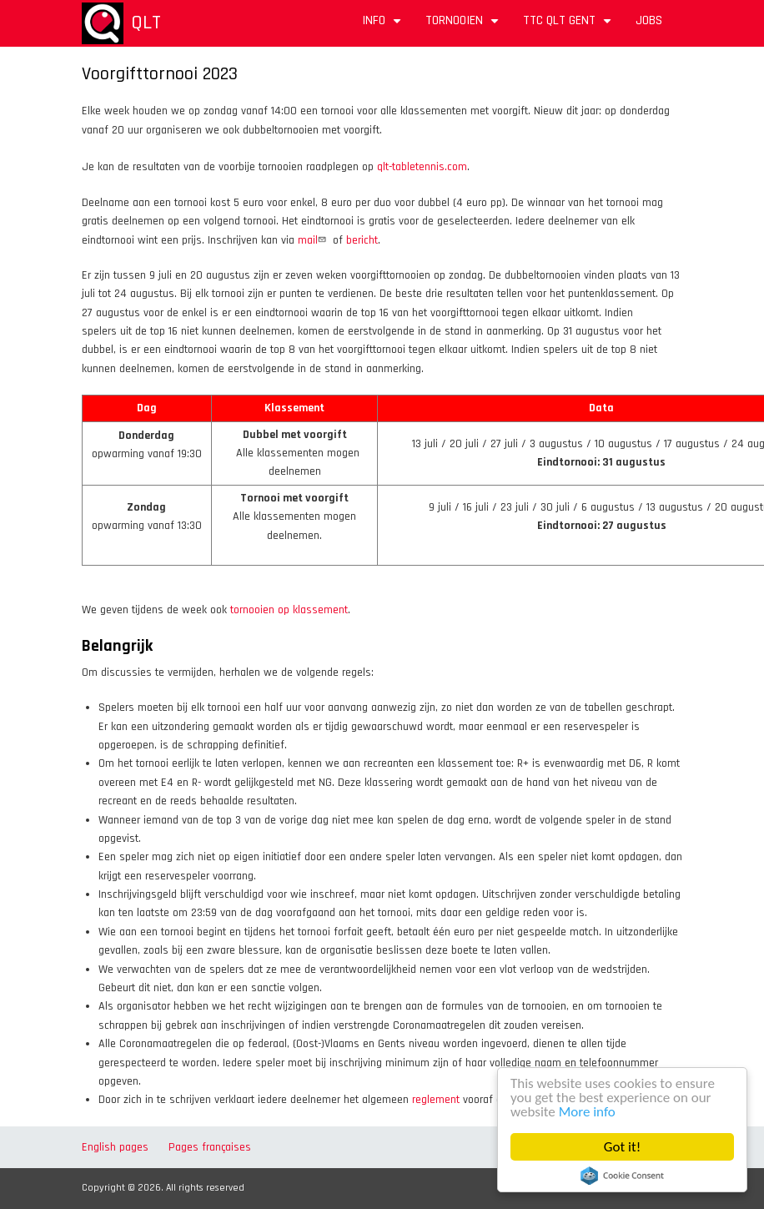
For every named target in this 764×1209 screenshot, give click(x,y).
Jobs (649, 20)
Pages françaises (209, 1147)
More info (587, 1112)
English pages (115, 1147)
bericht (362, 240)
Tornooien (464, 26)
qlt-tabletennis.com (422, 166)
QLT (146, 22)
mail (313, 240)
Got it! (622, 1147)
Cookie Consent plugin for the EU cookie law (622, 1175)
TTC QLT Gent (569, 26)
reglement (436, 1099)
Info (383, 26)
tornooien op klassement (289, 609)
